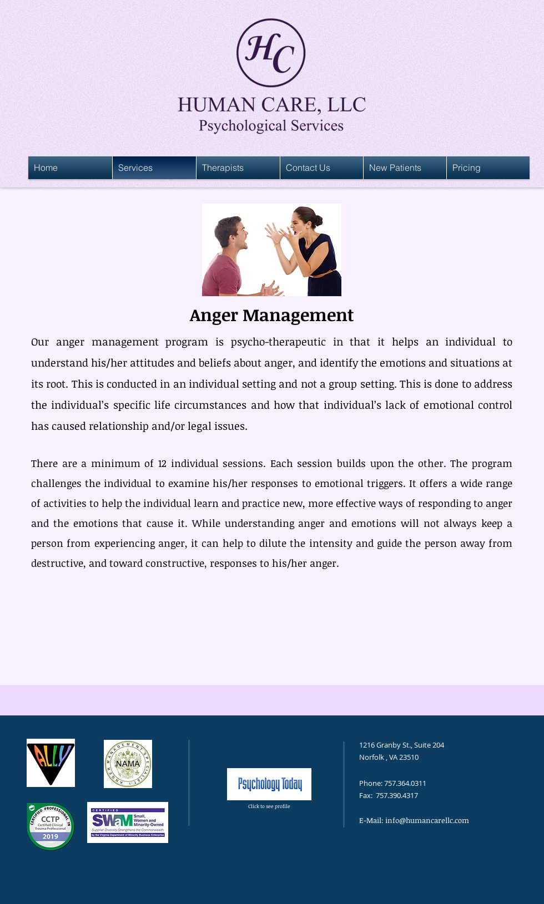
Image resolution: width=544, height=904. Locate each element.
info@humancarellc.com (427, 820)
